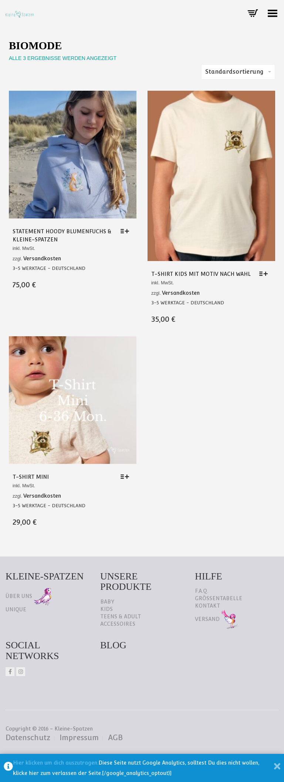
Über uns (28, 596)
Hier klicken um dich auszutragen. (55, 763)
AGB (115, 737)
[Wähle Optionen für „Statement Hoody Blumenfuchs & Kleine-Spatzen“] (127, 231)
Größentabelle (218, 598)
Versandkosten (42, 258)
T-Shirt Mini (31, 477)
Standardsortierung (238, 71)
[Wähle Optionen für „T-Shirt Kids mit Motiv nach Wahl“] (265, 273)
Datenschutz (28, 737)
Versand (217, 619)
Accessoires (117, 624)
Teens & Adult (120, 616)
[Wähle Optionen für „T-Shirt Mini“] (127, 476)
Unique (16, 609)
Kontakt (207, 606)
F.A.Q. (201, 591)
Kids (106, 609)
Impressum (79, 737)
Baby (107, 602)
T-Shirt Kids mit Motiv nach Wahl (201, 274)
